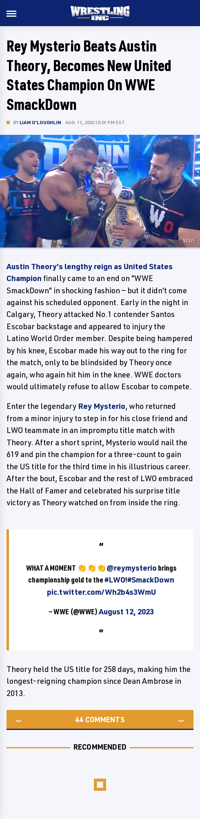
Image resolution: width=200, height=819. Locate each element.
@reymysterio (132, 568)
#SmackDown (150, 580)
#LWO (114, 580)
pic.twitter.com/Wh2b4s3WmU (101, 592)
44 (79, 719)
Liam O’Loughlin (40, 122)
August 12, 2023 (126, 611)
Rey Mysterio (101, 406)
